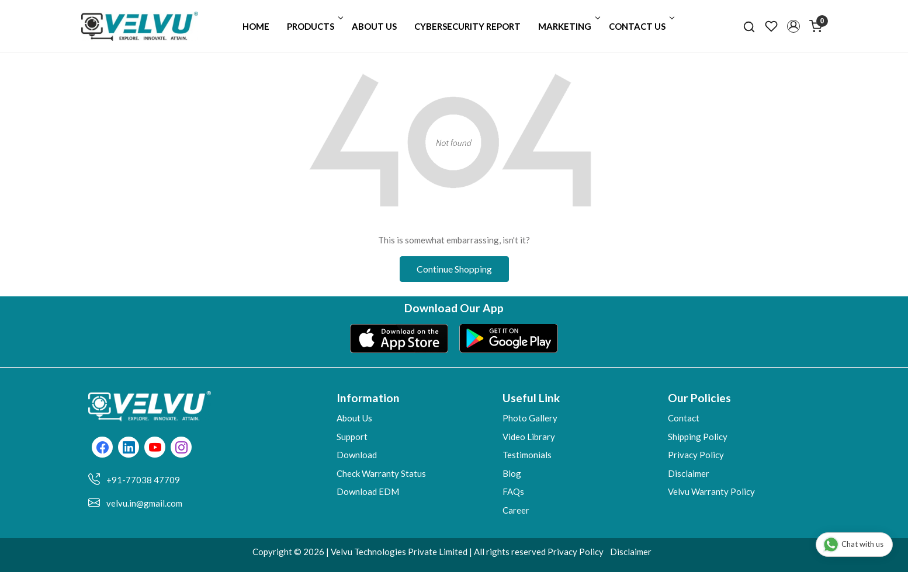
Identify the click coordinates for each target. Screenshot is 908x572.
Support (352, 436)
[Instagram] (181, 448)
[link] (749, 26)
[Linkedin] (128, 448)
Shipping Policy (697, 436)
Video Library (528, 436)
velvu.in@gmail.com (144, 503)
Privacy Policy (696, 454)
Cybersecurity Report (467, 26)
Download (357, 454)
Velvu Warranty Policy (711, 491)
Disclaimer (688, 473)
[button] (793, 26)
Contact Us (641, 26)
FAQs (513, 491)
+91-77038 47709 (143, 480)
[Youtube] (155, 448)
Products (314, 26)
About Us (374, 26)
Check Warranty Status (381, 473)
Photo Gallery (529, 418)
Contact (683, 418)
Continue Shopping (454, 268)
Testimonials (527, 454)
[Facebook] (102, 448)
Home (255, 26)
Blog (511, 473)
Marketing (568, 26)
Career (515, 510)
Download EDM (368, 491)
